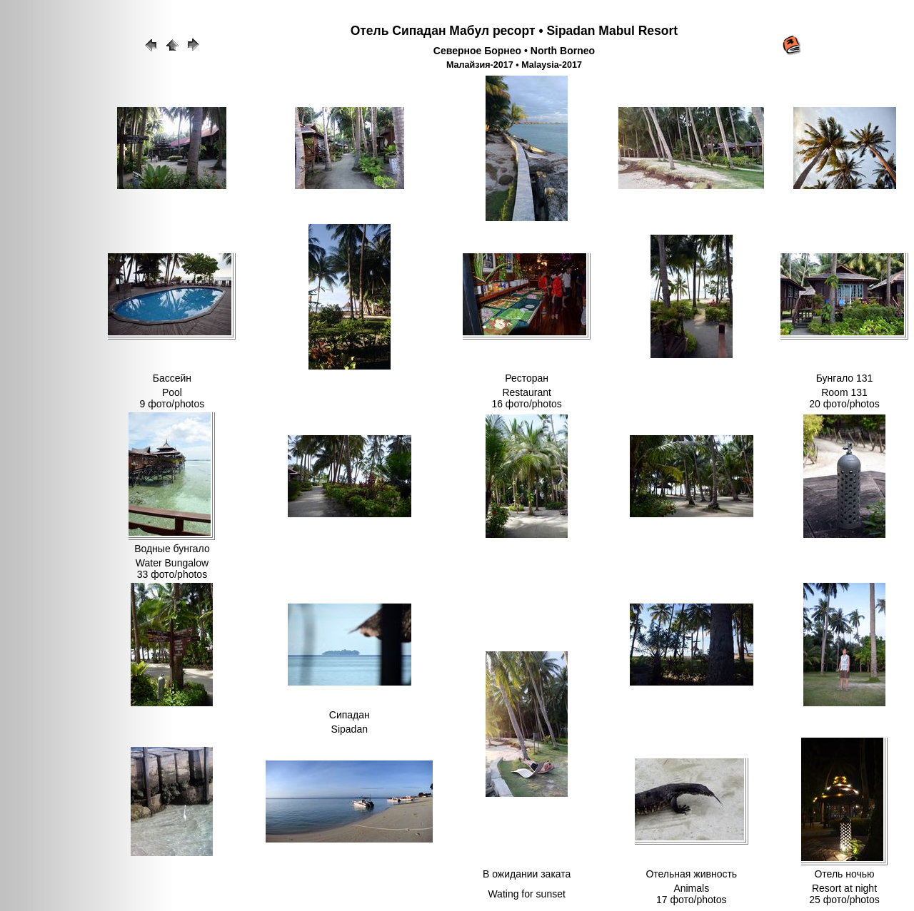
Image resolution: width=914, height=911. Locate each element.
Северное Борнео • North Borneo (514, 50)
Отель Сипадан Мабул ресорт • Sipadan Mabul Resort (514, 31)
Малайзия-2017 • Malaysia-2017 (514, 65)
